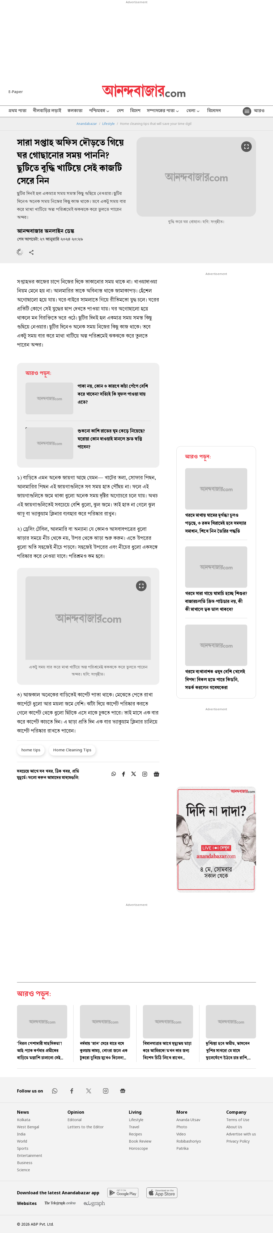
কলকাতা (75, 111)
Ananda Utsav (188, 1119)
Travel (134, 1126)
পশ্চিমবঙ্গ (99, 111)
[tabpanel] (216, 840)
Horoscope (138, 1148)
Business (24, 1162)
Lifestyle (108, 123)
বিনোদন (214, 111)
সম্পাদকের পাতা (163, 111)
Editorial (74, 1119)
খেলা (193, 111)
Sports (22, 1148)
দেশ (120, 111)
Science (23, 1169)
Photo (181, 1126)
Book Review (140, 1141)
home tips (30, 749)
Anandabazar (86, 123)
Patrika (182, 1148)
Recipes (135, 1134)
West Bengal (28, 1126)
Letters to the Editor (85, 1126)
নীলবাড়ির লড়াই (47, 111)
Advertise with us (241, 1134)
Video (181, 1134)
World (22, 1141)
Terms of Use (237, 1119)
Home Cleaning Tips (72, 749)
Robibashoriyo (188, 1141)
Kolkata (23, 1119)
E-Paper (15, 91)
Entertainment (29, 1155)
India (21, 1134)
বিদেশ (135, 111)
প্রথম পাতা (17, 111)
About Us (234, 1126)
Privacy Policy (238, 1141)
